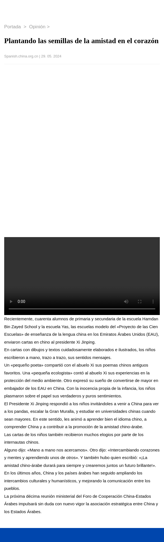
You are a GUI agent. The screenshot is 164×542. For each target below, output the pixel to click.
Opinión (37, 26)
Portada (13, 26)
